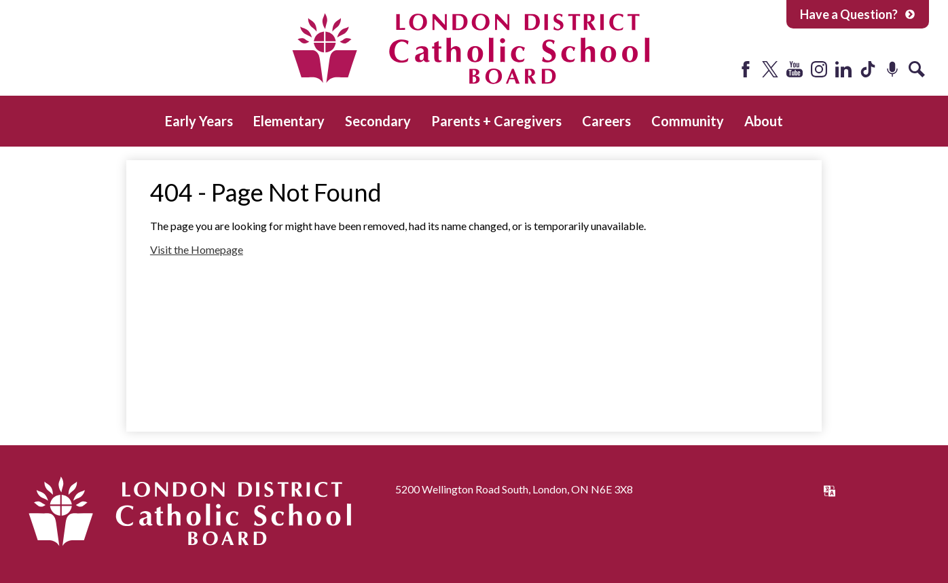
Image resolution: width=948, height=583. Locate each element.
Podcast (892, 69)
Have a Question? (857, 14)
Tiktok (868, 69)
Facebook (745, 69)
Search (917, 69)
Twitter (770, 69)
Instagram (819, 69)
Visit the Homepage (196, 249)
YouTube (794, 69)
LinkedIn (843, 69)
